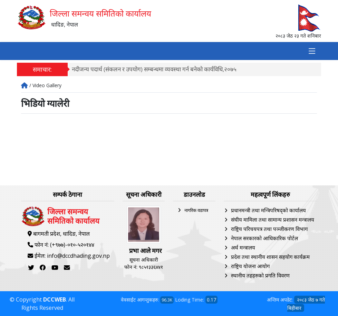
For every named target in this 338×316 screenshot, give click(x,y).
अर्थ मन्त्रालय (243, 247)
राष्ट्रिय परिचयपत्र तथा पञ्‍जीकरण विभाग (269, 228)
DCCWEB (54, 299)
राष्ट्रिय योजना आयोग (250, 266)
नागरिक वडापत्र (196, 210)
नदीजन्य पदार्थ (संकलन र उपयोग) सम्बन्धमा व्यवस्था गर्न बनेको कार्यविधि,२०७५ (154, 69)
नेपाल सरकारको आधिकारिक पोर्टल (264, 238)
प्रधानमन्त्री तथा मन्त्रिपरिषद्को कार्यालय (268, 210)
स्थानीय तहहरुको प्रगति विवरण (260, 275)
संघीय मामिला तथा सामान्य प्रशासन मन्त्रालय (272, 219)
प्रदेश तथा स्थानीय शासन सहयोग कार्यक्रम (270, 256)
